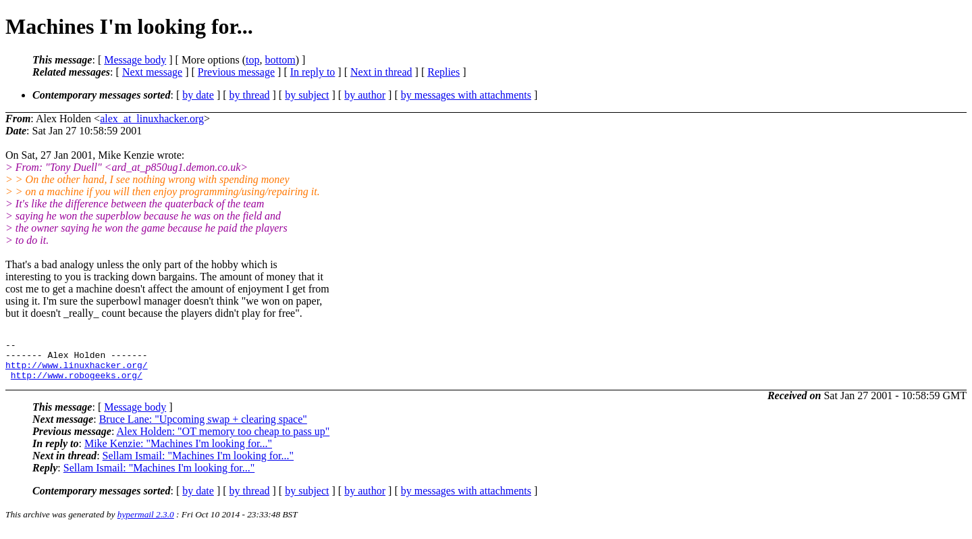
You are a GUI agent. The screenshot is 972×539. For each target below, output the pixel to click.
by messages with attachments (466, 95)
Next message (152, 72)
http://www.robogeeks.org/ (76, 383)
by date (198, 95)
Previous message (236, 72)
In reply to (312, 72)
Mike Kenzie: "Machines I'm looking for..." (178, 451)
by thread (250, 95)
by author (364, 95)
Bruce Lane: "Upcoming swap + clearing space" (203, 427)
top (252, 60)
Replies (443, 72)
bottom (280, 60)
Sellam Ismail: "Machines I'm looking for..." (198, 463)
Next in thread (381, 72)
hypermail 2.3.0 (145, 522)
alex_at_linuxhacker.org (152, 118)
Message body (135, 60)
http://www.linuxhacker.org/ (76, 371)
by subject (307, 95)
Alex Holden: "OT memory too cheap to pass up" (222, 439)
